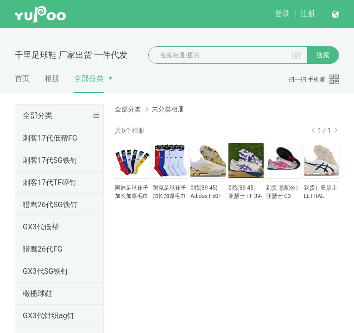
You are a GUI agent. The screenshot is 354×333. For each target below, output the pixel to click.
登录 (282, 13)
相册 (51, 78)
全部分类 (89, 78)
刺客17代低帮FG (50, 138)
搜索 (322, 55)
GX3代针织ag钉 (49, 315)
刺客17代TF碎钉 (49, 182)
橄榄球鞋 (37, 293)
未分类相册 (168, 109)
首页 (22, 78)
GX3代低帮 (41, 226)
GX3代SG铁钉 (45, 271)
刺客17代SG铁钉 (50, 160)
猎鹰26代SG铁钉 (50, 204)
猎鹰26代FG (43, 249)
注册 (307, 13)
